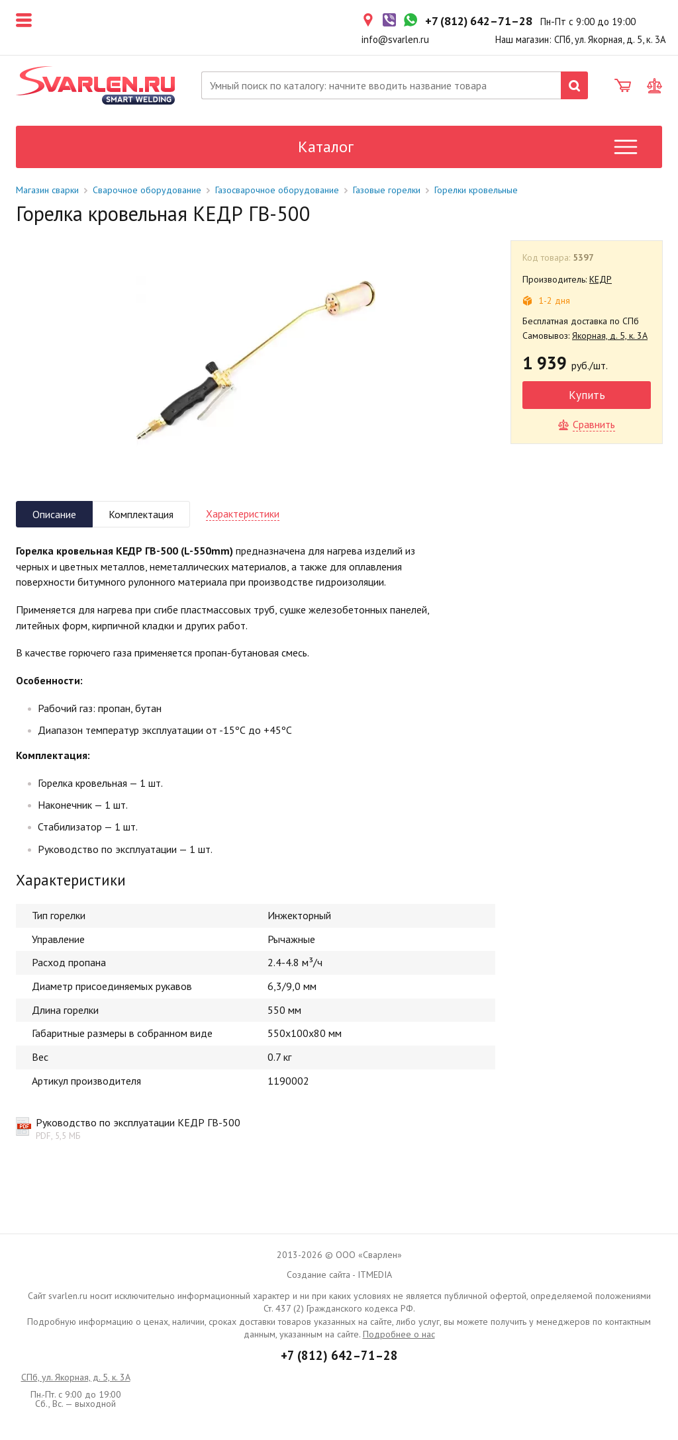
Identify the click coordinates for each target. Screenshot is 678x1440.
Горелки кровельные (476, 190)
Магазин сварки (47, 190)
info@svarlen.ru (395, 39)
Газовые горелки (386, 190)
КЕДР (600, 279)
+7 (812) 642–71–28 (339, 1355)
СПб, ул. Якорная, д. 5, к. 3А (75, 1377)
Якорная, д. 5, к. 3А (610, 335)
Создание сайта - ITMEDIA (339, 1275)
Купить (587, 394)
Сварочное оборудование (147, 190)
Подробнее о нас (399, 1334)
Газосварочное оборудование (277, 190)
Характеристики (242, 513)
